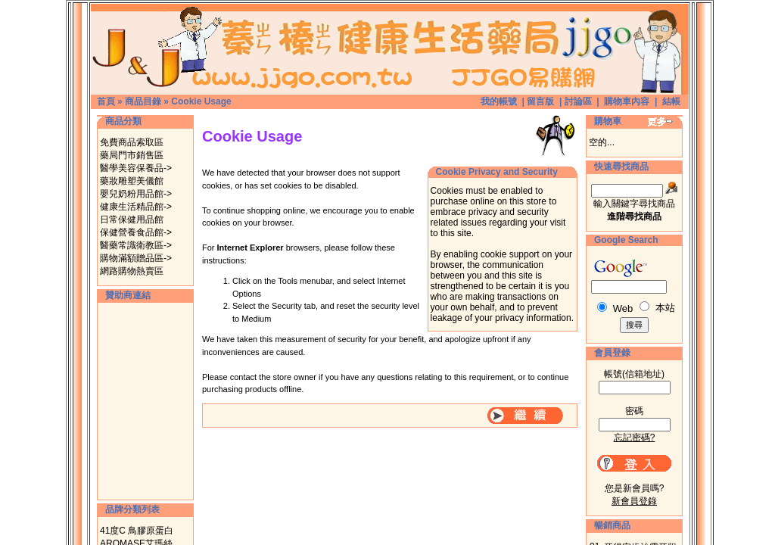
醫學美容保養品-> (136, 168)
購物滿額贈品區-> (136, 258)
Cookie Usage (201, 101)
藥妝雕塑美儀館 (131, 181)
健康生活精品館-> (136, 206)
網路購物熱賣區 (131, 271)
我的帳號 (499, 101)
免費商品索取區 (131, 142)
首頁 (106, 101)
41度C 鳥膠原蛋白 (136, 530)
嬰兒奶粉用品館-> (136, 193)
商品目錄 (143, 101)
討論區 (578, 101)
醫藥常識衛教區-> (136, 245)
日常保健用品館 (131, 219)
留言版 (540, 101)
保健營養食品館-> (136, 232)
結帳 (671, 101)
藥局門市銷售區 (131, 155)
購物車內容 (626, 101)
